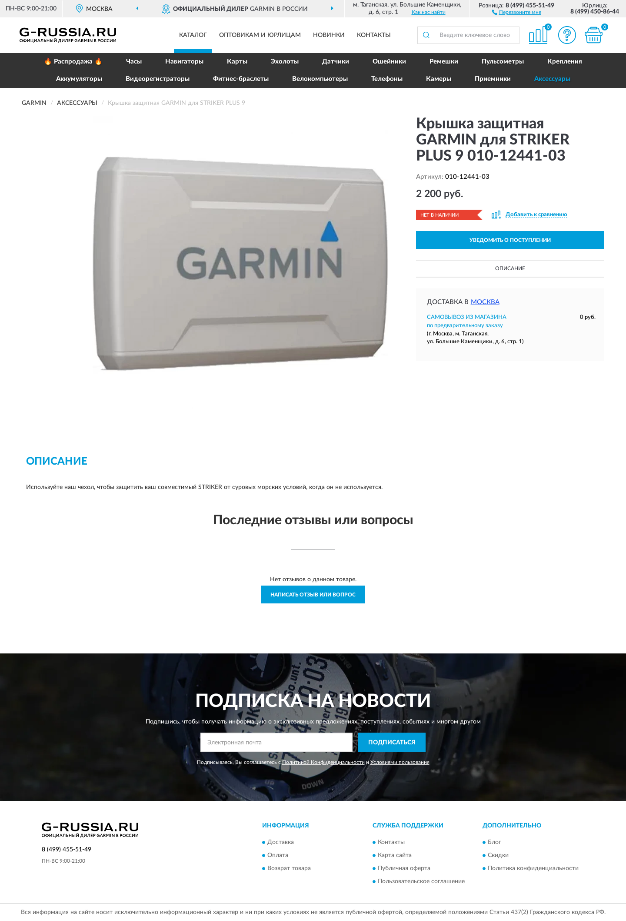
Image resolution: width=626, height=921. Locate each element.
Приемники (493, 79)
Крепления (564, 61)
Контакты (374, 35)
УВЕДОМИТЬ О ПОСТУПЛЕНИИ (510, 240)
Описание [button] (510, 268)
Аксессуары (552, 79)
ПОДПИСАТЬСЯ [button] (392, 743)
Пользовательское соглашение (421, 882)
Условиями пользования (400, 762)
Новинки (329, 35)
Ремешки (444, 61)
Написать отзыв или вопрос (313, 594)
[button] (516, 11)
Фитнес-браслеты (241, 79)
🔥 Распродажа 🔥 (73, 61)
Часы (134, 61)
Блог (494, 843)
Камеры (438, 79)
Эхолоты (285, 61)
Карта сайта (395, 856)
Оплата (277, 856)
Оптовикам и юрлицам (260, 35)
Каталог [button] (193, 35)
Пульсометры (503, 61)
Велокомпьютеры (320, 79)
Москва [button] (485, 302)
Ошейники (389, 61)
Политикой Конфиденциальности (323, 762)
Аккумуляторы (79, 79)
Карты (237, 61)
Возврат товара (289, 869)
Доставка (280, 843)
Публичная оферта (404, 869)
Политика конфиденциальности (533, 869)
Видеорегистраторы (158, 79)
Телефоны (387, 79)
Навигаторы (184, 61)
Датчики (335, 61)
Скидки (498, 856)
